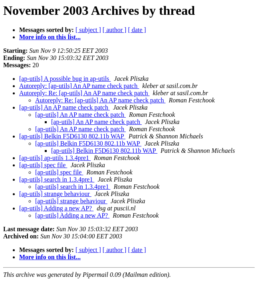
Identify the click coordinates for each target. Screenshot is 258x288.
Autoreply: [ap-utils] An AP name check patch (79, 85)
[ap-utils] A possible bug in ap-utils (65, 78)
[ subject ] (88, 29)
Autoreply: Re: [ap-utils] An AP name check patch (84, 93)
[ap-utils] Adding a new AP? (56, 208)
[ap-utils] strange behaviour (55, 193)
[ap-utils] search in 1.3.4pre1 (56, 179)
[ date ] (137, 29)
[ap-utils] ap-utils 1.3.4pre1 (55, 157)
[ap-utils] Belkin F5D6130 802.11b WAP (72, 136)
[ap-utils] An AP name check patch (64, 107)
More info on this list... (50, 37)
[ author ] (115, 29)
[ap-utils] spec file (43, 165)
